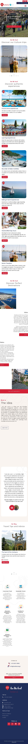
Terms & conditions (6, 713)
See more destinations (14, 391)
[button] (10, 75)
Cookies (4, 717)
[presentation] (13, 74)
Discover (5, 115)
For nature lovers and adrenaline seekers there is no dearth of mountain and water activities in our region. (14, 172)
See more (14, 26)
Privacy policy (5, 715)
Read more (5, 562)
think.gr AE (14, 742)
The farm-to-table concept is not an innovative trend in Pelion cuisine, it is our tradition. (13, 111)
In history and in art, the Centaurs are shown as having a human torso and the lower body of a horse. (13, 556)
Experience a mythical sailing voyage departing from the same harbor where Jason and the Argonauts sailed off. (13, 203)
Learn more (4, 427)
